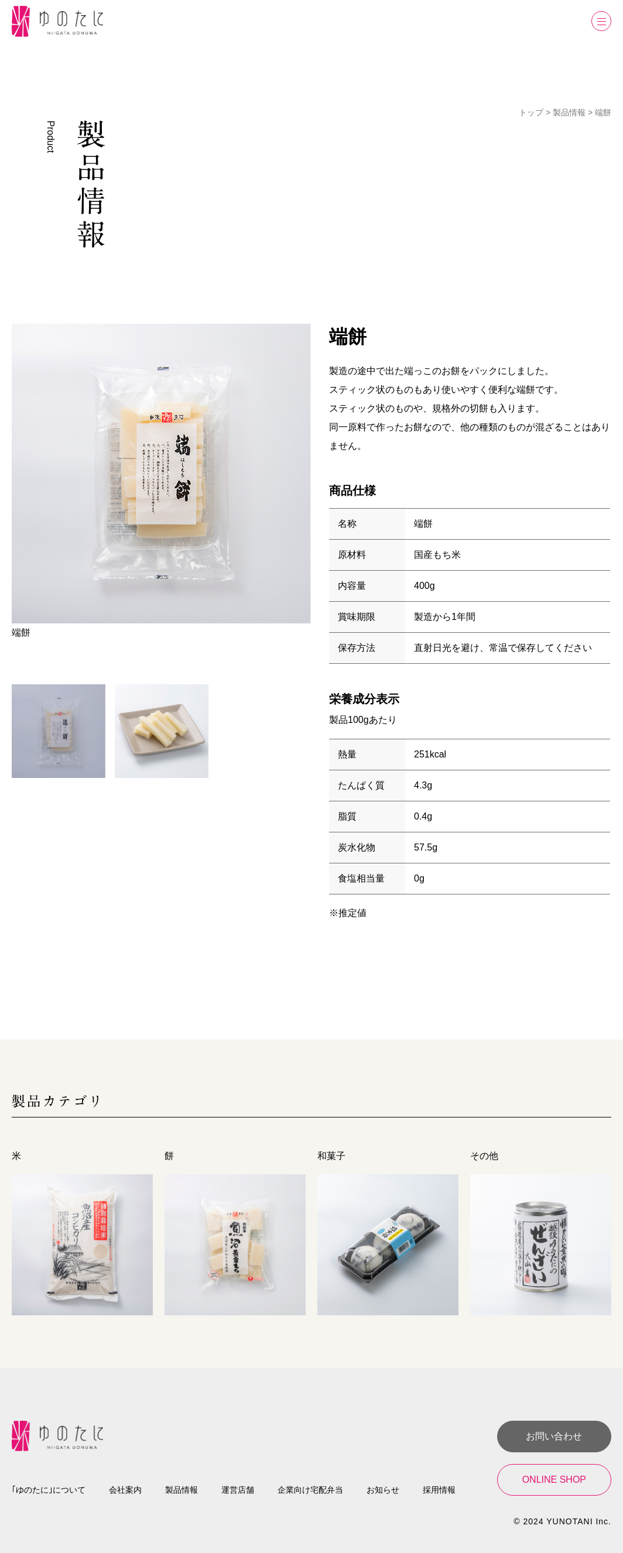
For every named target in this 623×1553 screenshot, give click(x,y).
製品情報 (181, 1489)
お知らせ (383, 1489)
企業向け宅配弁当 (310, 1489)
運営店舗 (237, 1489)
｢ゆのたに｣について (48, 1489)
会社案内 (125, 1489)
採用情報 (439, 1489)
